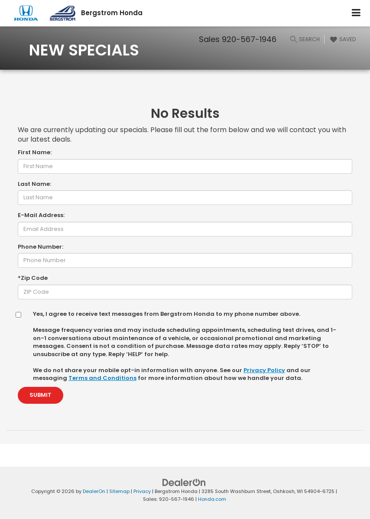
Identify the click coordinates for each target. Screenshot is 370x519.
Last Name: (34, 184)
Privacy (142, 491)
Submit (40, 395)
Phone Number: (40, 247)
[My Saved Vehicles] (342, 39)
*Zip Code (33, 278)
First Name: (35, 152)
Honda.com (212, 499)
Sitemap (119, 491)
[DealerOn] (184, 482)
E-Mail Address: (41, 215)
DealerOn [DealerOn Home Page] (94, 491)
